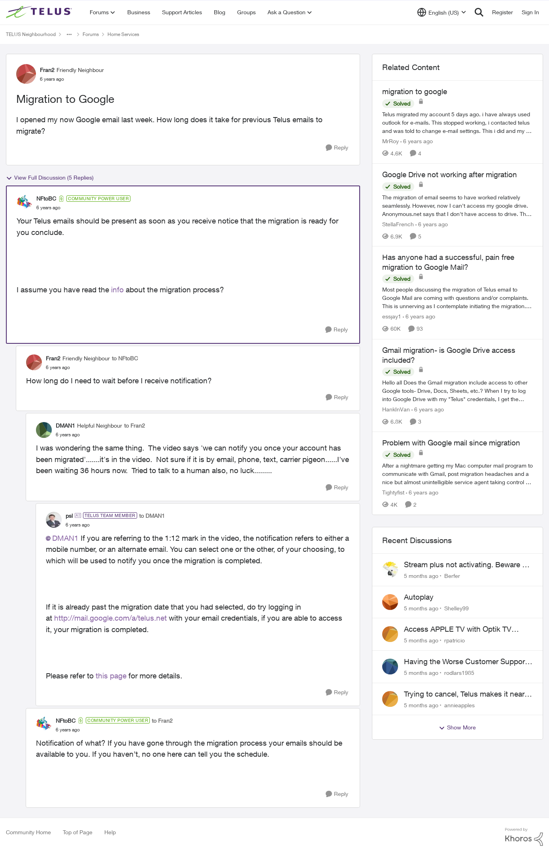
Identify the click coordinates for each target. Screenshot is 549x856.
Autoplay (419, 597)
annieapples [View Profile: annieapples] (459, 704)
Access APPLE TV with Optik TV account (457, 629)
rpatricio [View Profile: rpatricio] (454, 640)
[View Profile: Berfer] (390, 570)
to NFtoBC (125, 358)
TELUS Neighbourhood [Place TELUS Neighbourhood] (31, 34)
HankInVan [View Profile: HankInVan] (396, 409)
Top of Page (77, 832)
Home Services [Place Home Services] (123, 34)
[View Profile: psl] (54, 520)
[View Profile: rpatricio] (390, 634)
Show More (457, 727)
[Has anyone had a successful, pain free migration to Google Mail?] (457, 298)
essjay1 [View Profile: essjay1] (391, 316)
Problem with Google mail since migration (451, 442)
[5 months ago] (421, 576)
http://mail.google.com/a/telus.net (110, 618)
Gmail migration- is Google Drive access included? (448, 355)
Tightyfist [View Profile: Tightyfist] (393, 492)
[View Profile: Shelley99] (390, 602)
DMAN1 (65, 538)
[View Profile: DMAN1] (44, 430)
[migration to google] (457, 122)
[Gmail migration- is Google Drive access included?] (457, 390)
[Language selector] (442, 12)
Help (110, 832)
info (117, 289)
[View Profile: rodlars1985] (390, 666)
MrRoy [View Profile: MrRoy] (390, 141)
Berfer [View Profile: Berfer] (452, 575)
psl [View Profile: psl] (69, 515)
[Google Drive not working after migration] (457, 205)
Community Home (28, 832)
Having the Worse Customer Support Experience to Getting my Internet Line (468, 662)
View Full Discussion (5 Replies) (50, 177)
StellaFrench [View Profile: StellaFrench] (398, 223)
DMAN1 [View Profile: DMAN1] (65, 425)
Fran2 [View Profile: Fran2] (47, 69)
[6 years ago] (416, 141)
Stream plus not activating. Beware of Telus (466, 565)
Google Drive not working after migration (449, 174)
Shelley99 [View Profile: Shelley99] (456, 607)
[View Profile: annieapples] (390, 699)
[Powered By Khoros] (524, 837)
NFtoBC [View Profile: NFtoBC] (46, 198)
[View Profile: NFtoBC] (24, 203)
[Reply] (337, 147)
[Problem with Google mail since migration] (457, 473)
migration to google (414, 91)
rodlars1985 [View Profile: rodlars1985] (459, 672)
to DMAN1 (152, 515)
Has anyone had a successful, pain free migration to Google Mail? (448, 262)
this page (111, 675)
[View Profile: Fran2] (26, 74)
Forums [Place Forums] (91, 34)
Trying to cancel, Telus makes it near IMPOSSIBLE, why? (464, 694)
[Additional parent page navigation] (69, 34)
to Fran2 (134, 425)
